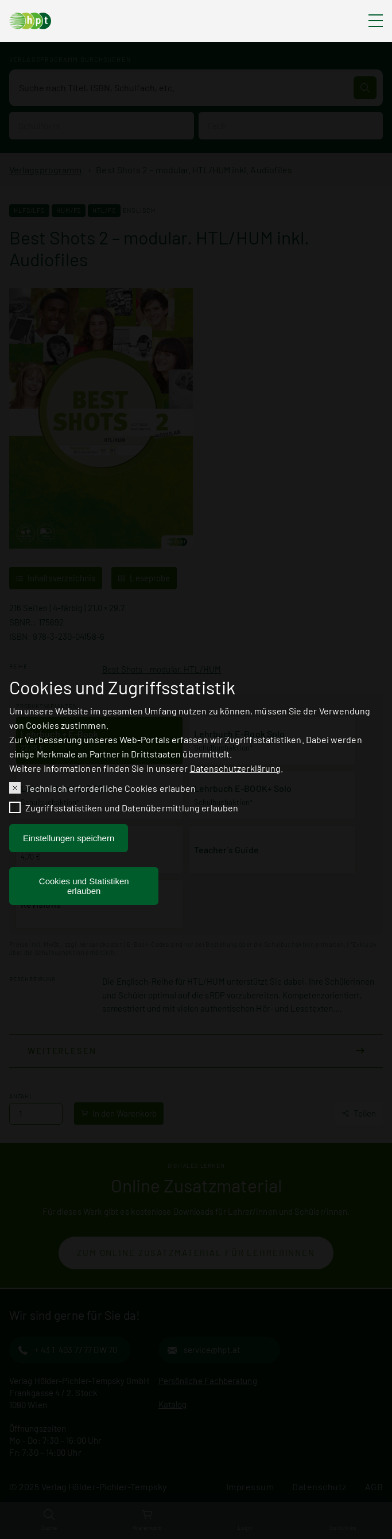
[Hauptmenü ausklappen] (375, 21)
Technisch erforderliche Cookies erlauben (110, 789)
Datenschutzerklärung (235, 769)
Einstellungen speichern (68, 840)
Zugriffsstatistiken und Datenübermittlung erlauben (131, 810)
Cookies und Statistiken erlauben (84, 888)
